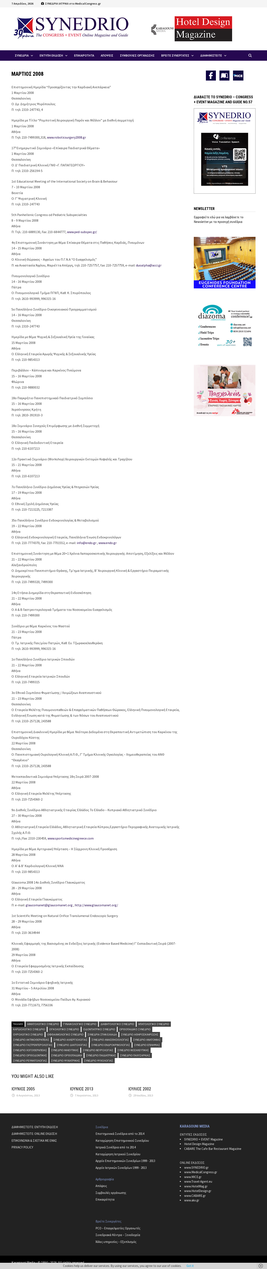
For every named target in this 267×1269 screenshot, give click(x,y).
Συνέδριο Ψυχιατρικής (65, 1060)
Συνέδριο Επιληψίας (147, 1045)
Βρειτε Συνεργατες (175, 55)
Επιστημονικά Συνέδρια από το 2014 (120, 1134)
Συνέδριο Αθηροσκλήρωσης (139, 1034)
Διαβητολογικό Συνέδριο (117, 1024)
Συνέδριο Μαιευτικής (65, 1050)
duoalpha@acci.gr (148, 265)
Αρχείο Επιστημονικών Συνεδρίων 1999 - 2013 (125, 1161)
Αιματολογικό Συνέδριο (43, 1024)
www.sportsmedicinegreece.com (71, 838)
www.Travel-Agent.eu (198, 1181)
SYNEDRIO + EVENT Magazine (203, 1139)
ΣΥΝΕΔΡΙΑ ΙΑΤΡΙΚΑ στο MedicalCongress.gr (71, 3)
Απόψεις (101, 1186)
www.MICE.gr (193, 1177)
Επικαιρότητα (105, 1199)
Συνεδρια (22, 55)
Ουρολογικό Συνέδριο (28, 1034)
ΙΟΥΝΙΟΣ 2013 (81, 1088)
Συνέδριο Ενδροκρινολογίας (110, 1045)
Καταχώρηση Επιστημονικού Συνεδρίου (122, 1141)
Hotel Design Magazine (199, 1144)
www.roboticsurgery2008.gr (66, 137)
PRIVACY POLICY (22, 1147)
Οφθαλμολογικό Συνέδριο (65, 1034)
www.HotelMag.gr (196, 1186)
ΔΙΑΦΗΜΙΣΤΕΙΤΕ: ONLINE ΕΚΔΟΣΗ (34, 1134)
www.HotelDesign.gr (197, 1191)
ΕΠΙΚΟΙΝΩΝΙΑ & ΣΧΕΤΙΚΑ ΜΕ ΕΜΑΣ (34, 1141)
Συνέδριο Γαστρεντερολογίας (33, 1045)
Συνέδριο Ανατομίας (147, 1040)
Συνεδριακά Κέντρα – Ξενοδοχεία (118, 1235)
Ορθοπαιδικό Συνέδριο (135, 1029)
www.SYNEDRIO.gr (196, 1167)
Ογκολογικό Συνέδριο (64, 1029)
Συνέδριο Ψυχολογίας (98, 1060)
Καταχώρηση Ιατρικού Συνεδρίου (118, 1154)
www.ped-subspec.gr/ (82, 232)
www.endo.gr (107, 543)
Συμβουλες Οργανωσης (137, 55)
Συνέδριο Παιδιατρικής (101, 1055)
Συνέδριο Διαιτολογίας (72, 1045)
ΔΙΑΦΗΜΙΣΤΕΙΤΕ (211, 55)
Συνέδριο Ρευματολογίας (30, 1060)
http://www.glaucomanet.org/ (96, 905)
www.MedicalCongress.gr (200, 1172)
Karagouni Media (23, 1262)
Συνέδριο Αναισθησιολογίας (110, 1040)
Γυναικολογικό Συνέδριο (79, 1024)
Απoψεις (107, 55)
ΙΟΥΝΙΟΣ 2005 (23, 1088)
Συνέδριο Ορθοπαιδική (66, 1055)
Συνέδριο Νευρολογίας (98, 1050)
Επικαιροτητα (84, 55)
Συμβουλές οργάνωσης (111, 1193)
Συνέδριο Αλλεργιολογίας (70, 1040)
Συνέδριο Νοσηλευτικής (133, 1050)
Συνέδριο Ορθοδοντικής (30, 1055)
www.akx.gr (191, 1200)
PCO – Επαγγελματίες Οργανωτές (118, 1228)
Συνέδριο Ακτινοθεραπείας (31, 1040)
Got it (190, 1266)
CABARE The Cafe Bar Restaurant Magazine (212, 1149)
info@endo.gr (86, 543)
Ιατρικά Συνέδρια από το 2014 (116, 1147)
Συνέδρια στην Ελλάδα (102, 1034)
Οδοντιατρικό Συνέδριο (99, 1029)
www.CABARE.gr (195, 1196)
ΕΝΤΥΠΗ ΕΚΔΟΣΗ (51, 55)
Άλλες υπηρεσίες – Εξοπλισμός (116, 1242)
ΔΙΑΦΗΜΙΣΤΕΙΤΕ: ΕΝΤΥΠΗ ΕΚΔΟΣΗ (34, 1127)
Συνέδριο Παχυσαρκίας (135, 1055)
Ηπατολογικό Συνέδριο (153, 1024)
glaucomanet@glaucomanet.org (49, 905)
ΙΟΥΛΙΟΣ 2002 (139, 1088)
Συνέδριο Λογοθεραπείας (30, 1050)
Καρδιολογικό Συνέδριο (29, 1029)
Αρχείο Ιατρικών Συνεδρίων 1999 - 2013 (121, 1168)
